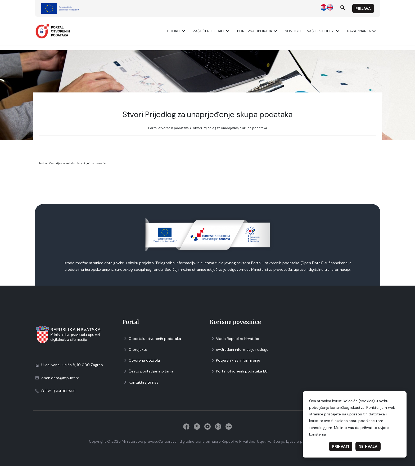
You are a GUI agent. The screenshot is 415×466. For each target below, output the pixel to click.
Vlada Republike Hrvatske (234, 338)
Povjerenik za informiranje (235, 360)
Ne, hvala (368, 446)
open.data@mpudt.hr (60, 377)
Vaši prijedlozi (324, 31)
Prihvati (340, 446)
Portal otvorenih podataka (168, 128)
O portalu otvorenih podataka (151, 338)
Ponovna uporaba (257, 31)
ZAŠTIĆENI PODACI (212, 31)
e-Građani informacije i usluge (239, 349)
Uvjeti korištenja (270, 441)
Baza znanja (362, 31)
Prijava (363, 8)
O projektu (134, 349)
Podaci (177, 31)
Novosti (293, 31)
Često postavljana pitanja (147, 371)
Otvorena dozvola (141, 360)
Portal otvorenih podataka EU (239, 371)
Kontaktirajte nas (140, 382)
